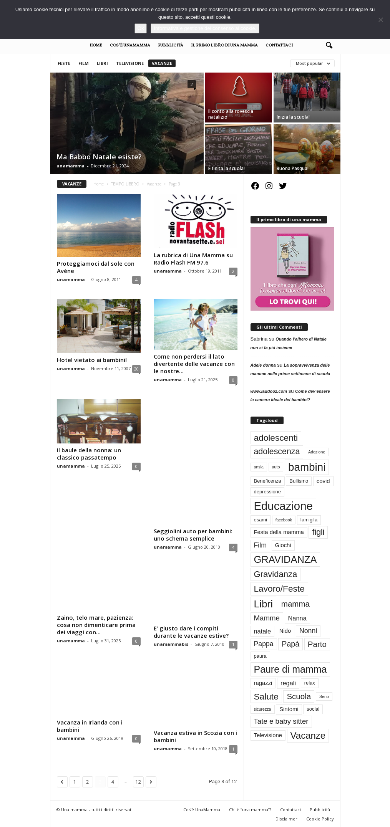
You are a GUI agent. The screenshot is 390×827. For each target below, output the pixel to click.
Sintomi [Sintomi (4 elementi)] (289, 709)
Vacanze (162, 63)
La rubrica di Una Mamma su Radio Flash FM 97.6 (193, 258)
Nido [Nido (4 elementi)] (285, 631)
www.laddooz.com (269, 391)
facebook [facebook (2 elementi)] (283, 520)
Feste (64, 63)
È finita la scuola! (226, 168)
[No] (380, 19)
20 (136, 369)
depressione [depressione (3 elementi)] (267, 492)
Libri (102, 63)
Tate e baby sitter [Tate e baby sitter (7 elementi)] (281, 721)
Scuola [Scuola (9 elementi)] (299, 696)
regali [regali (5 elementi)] (288, 683)
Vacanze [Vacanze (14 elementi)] (308, 735)
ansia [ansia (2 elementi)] (259, 467)
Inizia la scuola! (293, 117)
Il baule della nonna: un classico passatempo (89, 453)
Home (96, 45)
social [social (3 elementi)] (313, 709)
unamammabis (171, 644)
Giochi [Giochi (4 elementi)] (283, 545)
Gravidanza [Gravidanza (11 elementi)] (275, 574)
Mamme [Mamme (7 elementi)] (267, 618)
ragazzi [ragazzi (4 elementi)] (263, 683)
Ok (141, 28)
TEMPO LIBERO (125, 184)
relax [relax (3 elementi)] (309, 683)
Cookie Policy (320, 818)
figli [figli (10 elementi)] (318, 532)
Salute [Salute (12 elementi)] (266, 696)
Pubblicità (170, 45)
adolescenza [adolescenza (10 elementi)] (277, 451)
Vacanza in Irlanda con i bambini (90, 725)
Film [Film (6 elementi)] (260, 545)
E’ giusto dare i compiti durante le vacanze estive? (191, 631)
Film (83, 63)
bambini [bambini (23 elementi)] (306, 467)
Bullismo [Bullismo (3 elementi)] (298, 481)
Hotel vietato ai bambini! (92, 360)
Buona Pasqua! (293, 168)
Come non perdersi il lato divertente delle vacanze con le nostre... (194, 363)
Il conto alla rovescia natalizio (230, 114)
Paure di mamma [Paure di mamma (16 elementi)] (290, 669)
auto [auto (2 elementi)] (276, 467)
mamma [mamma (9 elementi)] (295, 603)
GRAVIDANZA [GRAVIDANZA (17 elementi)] (285, 559)
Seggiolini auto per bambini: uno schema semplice (193, 534)
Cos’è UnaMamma (130, 45)
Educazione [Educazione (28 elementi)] (283, 506)
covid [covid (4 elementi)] (323, 481)
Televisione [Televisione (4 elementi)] (268, 735)
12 (138, 781)
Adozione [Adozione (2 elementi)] (316, 452)
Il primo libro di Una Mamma (224, 45)
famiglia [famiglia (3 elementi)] (309, 520)
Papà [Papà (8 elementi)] (290, 644)
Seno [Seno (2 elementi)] (324, 696)
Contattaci (279, 45)
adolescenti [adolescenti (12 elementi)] (276, 438)
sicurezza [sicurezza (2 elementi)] (262, 709)
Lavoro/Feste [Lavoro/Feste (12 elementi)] (279, 589)
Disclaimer (286, 818)
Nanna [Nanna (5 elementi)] (297, 618)
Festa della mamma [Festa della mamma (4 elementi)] (279, 532)
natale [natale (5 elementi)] (262, 631)
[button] (328, 45)
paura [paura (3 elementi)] (260, 656)
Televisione (130, 63)
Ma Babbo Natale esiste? (99, 156)
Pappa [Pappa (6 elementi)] (264, 644)
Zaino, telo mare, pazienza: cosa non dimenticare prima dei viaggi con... (96, 624)
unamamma (70, 166)
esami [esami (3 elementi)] (260, 520)
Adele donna (263, 365)
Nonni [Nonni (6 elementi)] (308, 631)
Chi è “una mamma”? (250, 809)
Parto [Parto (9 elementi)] (317, 644)
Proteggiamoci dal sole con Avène (95, 267)
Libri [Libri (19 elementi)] (263, 604)
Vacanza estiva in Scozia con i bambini (195, 735)
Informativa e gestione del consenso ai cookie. (205, 28)
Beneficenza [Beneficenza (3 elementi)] (267, 481)
